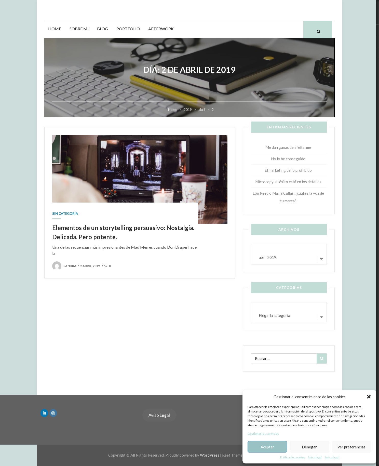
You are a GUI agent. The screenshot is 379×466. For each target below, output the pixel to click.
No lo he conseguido (288, 158)
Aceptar (267, 447)
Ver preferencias (351, 447)
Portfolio (128, 28)
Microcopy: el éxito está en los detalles (288, 181)
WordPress (209, 455)
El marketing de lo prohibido (288, 170)
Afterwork (161, 28)
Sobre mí (79, 28)
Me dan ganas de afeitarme (288, 147)
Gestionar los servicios (263, 433)
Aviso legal (315, 457)
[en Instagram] (53, 413)
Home (54, 28)
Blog (102, 28)
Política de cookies (292, 457)
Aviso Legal (159, 415)
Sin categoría (65, 213)
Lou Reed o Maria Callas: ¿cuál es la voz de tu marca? (288, 197)
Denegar (309, 447)
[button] (368, 396)
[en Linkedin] (44, 413)
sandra (69, 266)
